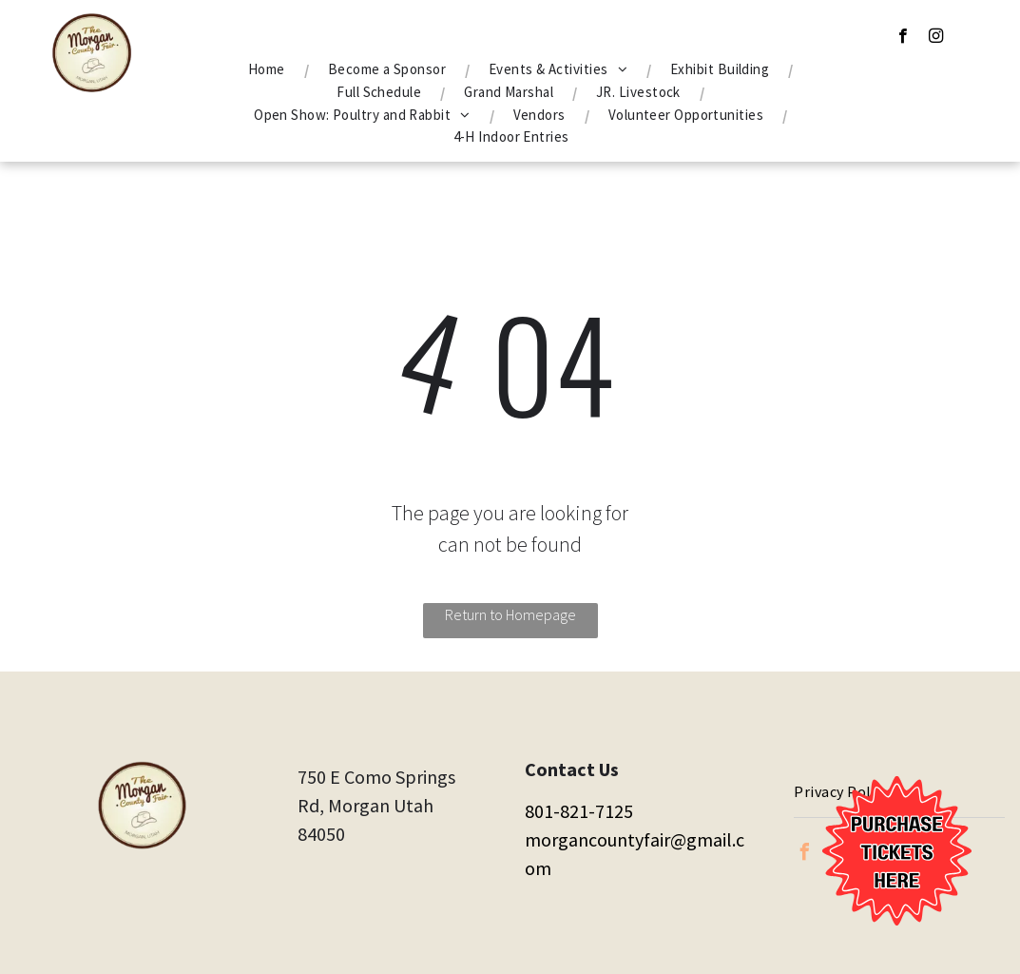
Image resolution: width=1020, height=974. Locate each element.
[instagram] (936, 38)
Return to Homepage (510, 614)
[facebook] (903, 38)
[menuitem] (269, 69)
